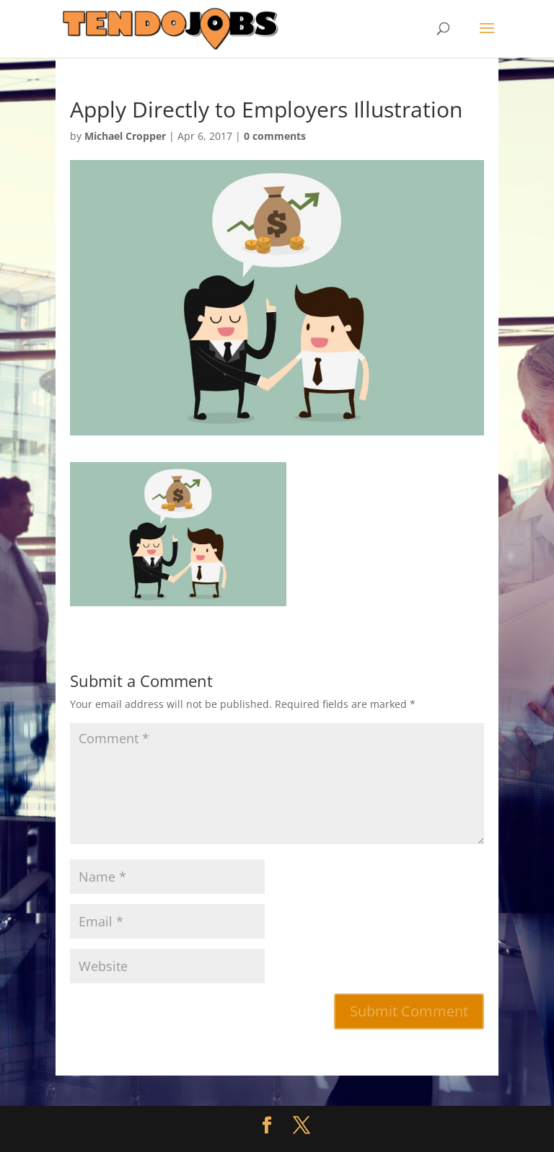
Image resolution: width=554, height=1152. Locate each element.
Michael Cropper (125, 136)
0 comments (275, 136)
